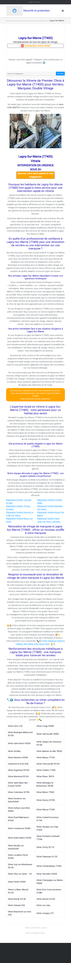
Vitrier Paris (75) (15, 726)
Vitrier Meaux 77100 (45, 757)
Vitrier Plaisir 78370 (45, 776)
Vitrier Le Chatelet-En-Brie (34, 933)
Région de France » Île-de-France (23, 21)
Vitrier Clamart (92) (16, 905)
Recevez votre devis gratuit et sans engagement (35, 175)
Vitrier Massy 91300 (45, 809)
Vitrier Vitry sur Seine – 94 (20, 874)
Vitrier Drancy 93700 (45, 800)
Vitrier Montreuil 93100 (18, 776)
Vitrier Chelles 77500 (45, 770)
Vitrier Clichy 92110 (45, 847)
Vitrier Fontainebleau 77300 (48, 866)
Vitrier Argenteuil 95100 (18, 770)
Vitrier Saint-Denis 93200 (19, 743)
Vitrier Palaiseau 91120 (46, 856)
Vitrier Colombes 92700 (18, 792)
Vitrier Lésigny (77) (45, 913)
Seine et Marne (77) (41, 21)
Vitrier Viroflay (14, 751)
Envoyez (60, 73)
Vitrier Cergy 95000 (45, 726)
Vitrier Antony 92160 (45, 899)
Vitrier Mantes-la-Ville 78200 (49, 751)
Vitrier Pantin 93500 (17, 882)
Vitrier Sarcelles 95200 (46, 874)
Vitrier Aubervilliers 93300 (19, 838)
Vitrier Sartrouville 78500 (47, 734)
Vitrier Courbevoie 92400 (19, 828)
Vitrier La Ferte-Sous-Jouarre (36, 928)
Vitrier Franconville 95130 (47, 764)
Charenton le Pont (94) (18, 764)
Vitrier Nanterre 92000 (18, 757)
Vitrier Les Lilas (43, 905)
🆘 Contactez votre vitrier (35, 45)
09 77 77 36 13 (35, 2)
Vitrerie (8, 21)
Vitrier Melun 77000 (45, 792)
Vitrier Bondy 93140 (17, 899)
